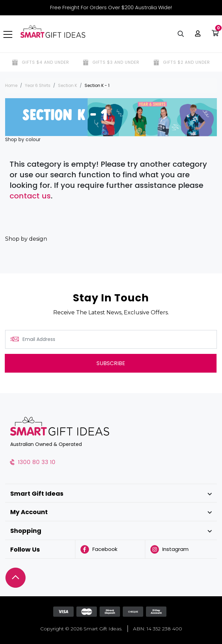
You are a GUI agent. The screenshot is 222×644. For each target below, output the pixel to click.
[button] (196, 34)
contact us (30, 196)
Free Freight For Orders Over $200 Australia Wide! (111, 7)
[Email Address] (111, 339)
